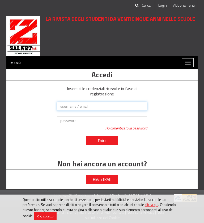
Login (162, 5)
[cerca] (147, 5)
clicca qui (151, 204)
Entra (102, 140)
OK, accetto (45, 216)
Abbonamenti (184, 5)
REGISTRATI (102, 179)
